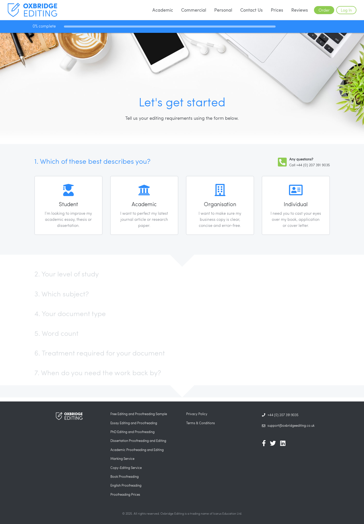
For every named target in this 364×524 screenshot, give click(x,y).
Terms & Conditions (200, 423)
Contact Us (251, 10)
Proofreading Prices (125, 494)
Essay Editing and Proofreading (133, 423)
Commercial (193, 10)
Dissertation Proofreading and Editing (138, 440)
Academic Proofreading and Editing (137, 449)
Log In (346, 10)
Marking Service (122, 458)
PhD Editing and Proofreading (132, 432)
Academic (162, 10)
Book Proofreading (124, 476)
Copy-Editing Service (126, 467)
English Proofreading (125, 485)
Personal (223, 10)
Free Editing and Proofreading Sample (138, 414)
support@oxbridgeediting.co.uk (288, 425)
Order (324, 10)
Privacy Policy (196, 414)
